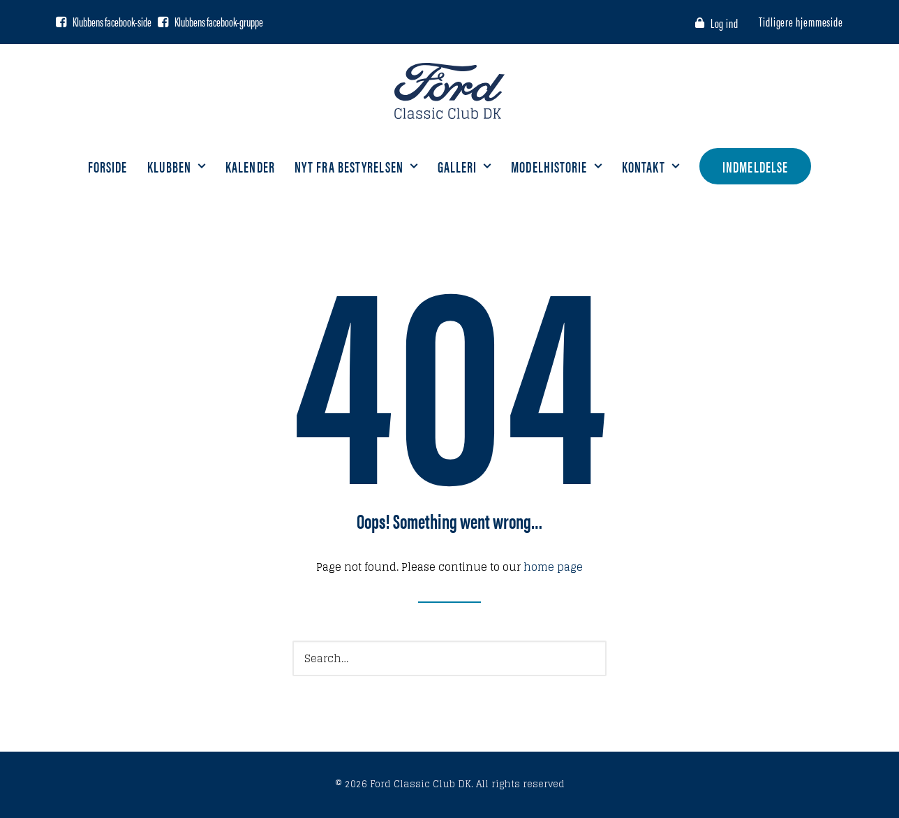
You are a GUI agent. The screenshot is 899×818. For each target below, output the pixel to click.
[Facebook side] (61, 22)
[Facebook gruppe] (162, 22)
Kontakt (651, 166)
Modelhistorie (556, 166)
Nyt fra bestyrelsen (356, 166)
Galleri (465, 166)
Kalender (250, 166)
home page (553, 566)
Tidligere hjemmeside (801, 21)
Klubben (177, 166)
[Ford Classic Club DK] (449, 91)
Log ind (724, 22)
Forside (108, 166)
